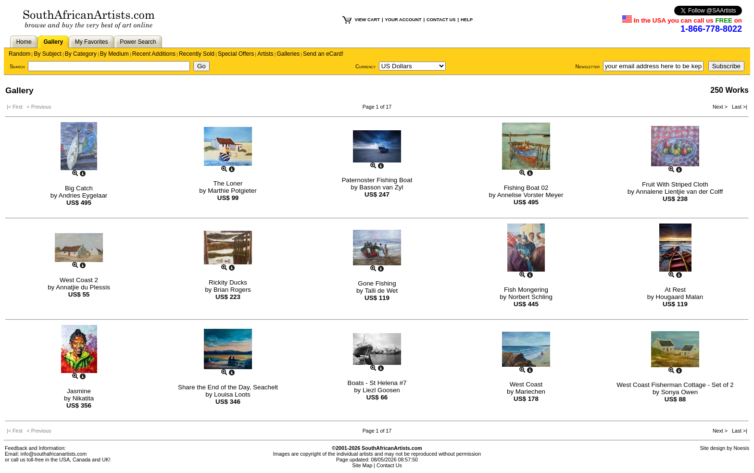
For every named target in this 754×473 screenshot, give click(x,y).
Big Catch (79, 188)
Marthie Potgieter (232, 190)
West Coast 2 (79, 280)
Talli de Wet (381, 290)
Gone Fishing (377, 283)
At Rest (675, 289)
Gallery (53, 41)
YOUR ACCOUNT (403, 19)
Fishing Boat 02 (526, 187)
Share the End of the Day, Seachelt (228, 387)
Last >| (738, 107)
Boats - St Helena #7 (377, 382)
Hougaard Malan (680, 296)
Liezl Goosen (381, 390)
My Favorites (91, 41)
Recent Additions (154, 53)
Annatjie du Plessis (83, 287)
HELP (467, 19)
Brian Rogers (232, 289)
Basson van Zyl (381, 187)
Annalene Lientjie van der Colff (679, 191)
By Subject (47, 53)
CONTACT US (441, 19)
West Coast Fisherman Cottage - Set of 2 (674, 384)
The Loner (228, 183)
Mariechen (530, 391)
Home (24, 41)
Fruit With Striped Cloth (675, 184)
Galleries (288, 53)
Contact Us (389, 465)
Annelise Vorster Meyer (530, 195)
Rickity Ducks (228, 282)
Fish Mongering (526, 289)
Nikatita (83, 398)
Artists (265, 53)
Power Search (138, 41)
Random (19, 53)
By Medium (114, 53)
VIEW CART (367, 19)
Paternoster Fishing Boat (377, 180)
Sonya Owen (679, 392)
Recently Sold (196, 53)
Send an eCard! (323, 53)
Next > (721, 107)
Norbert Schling (530, 296)
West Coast (526, 384)
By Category (81, 53)
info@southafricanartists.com (54, 454)
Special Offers (236, 53)
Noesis (741, 448)
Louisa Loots (232, 394)
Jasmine (79, 391)
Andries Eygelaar (83, 195)
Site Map (362, 465)
